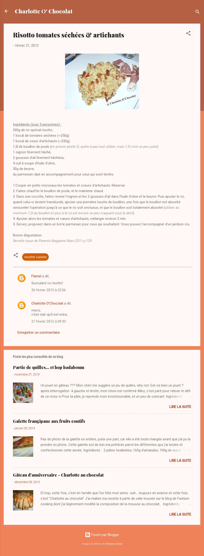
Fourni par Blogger (102, 535)
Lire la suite (180, 407)
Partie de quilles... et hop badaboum (48, 367)
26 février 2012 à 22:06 (48, 290)
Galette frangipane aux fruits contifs (49, 421)
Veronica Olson (114, 543)
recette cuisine (35, 257)
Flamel (36, 276)
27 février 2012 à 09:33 (48, 321)
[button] (188, 34)
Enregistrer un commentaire (39, 332)
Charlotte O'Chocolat (47, 303)
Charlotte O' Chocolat (43, 11)
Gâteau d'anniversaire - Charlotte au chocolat (58, 475)
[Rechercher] (197, 13)
